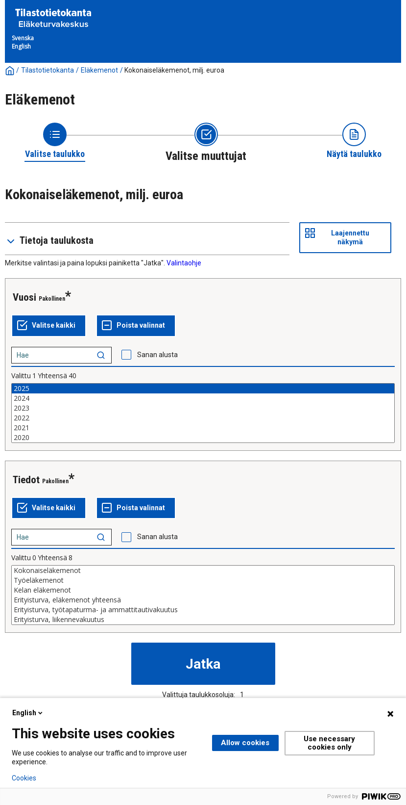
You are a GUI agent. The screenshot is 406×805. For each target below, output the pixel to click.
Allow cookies (245, 742)
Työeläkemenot (203, 580)
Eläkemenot (99, 70)
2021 (203, 428)
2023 (203, 408)
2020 (203, 437)
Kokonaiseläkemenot (203, 570)
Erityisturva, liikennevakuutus (203, 619)
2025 (203, 388)
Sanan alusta (157, 355)
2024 (203, 398)
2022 (203, 418)
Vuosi (24, 297)
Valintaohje (184, 263)
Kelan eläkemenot (203, 590)
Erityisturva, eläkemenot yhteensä (203, 600)
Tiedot (26, 480)
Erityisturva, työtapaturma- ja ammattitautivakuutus (203, 610)
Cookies (24, 778)
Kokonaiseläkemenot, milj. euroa (174, 70)
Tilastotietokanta (47, 70)
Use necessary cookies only (329, 743)
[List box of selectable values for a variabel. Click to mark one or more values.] (203, 413)
